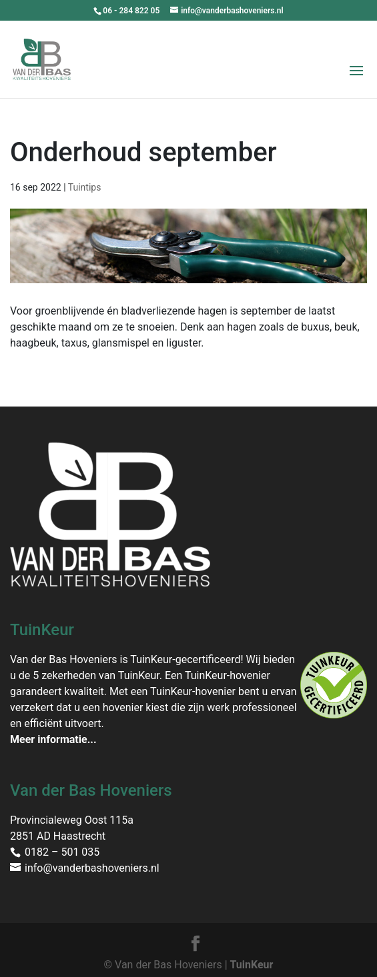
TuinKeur (252, 964)
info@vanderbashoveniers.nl (92, 868)
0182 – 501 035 (62, 852)
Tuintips (84, 187)
